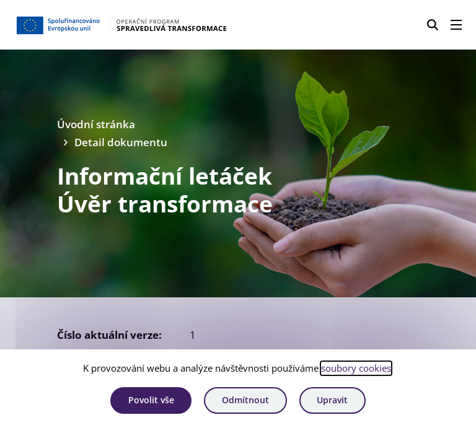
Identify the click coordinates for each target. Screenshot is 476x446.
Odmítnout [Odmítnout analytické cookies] (245, 400)
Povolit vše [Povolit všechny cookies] (151, 400)
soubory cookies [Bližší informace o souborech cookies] (356, 368)
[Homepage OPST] (121, 25)
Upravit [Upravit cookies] (332, 400)
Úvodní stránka (96, 124)
